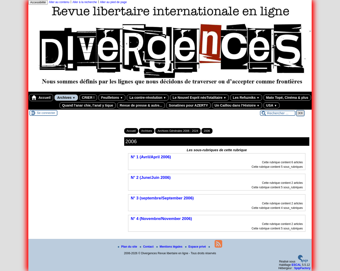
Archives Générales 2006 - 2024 (177, 131)
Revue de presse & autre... (141, 105)
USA (271, 105)
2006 (207, 131)
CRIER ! (88, 97)
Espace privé (196, 246)
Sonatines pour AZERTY (188, 105)
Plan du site (128, 246)
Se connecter (46, 113)
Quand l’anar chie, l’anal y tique (87, 105)
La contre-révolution (147, 97)
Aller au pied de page (113, 2)
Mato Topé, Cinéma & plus (287, 97)
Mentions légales (169, 246)
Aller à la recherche (84, 2)
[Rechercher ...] (277, 113)
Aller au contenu (59, 2)
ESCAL (296, 265)
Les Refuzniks (246, 97)
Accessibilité (38, 2)
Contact (147, 246)
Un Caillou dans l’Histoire (237, 105)
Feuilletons (112, 97)
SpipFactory (302, 268)
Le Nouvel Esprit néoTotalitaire (199, 97)
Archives (66, 97)
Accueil (41, 97)
